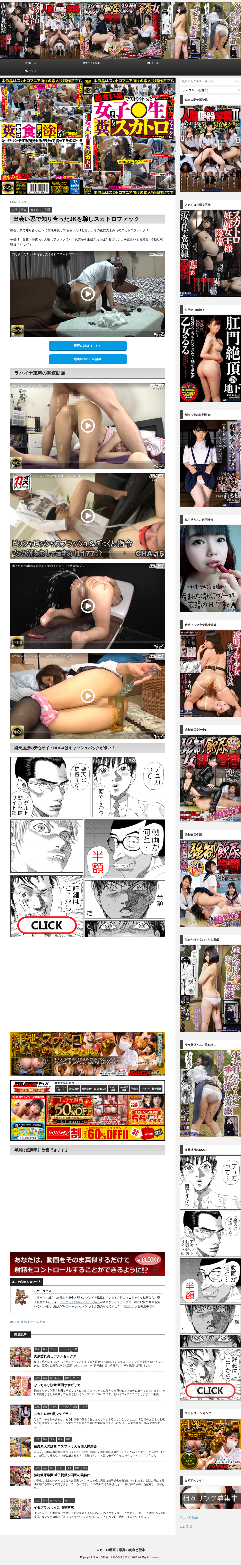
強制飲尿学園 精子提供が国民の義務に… (63, 1475)
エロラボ (186, 1526)
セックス (33, 1321)
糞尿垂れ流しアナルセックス (55, 1356)
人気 (16, 1321)
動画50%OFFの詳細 (87, 359)
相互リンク (130, 1306)
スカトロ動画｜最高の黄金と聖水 (120, 1550)
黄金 (23, 1321)
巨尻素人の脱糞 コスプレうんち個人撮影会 (65, 1446)
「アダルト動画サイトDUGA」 (80, 1302)
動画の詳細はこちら (88, 345)
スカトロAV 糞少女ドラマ (53, 1414)
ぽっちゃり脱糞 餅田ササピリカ (57, 1385)
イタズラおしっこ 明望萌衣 (54, 1507)
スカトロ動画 (189, 1517)
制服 (42, 1321)
